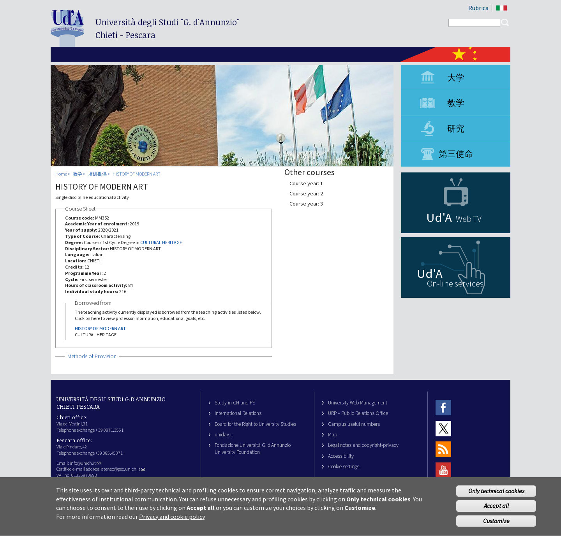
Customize (496, 526)
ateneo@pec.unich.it (123, 469)
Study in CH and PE (235, 402)
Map (332, 434)
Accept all (496, 511)
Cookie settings (343, 466)
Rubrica (478, 8)
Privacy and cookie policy (172, 521)
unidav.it (224, 434)
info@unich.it (85, 463)
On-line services (455, 283)
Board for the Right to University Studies (255, 424)
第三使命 (456, 153)
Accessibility (341, 456)
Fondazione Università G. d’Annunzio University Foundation (253, 448)
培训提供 (97, 174)
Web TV (469, 218)
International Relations (238, 413)
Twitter (443, 428)
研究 (455, 128)
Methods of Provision (91, 356)
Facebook (443, 407)
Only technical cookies (496, 495)
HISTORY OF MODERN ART (137, 174)
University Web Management (357, 402)
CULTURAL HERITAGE (161, 242)
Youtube (443, 470)
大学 (455, 77)
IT (501, 8)
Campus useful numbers (354, 424)
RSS (443, 449)
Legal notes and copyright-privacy (363, 445)
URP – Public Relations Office (358, 413)
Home (61, 174)
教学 (455, 102)
